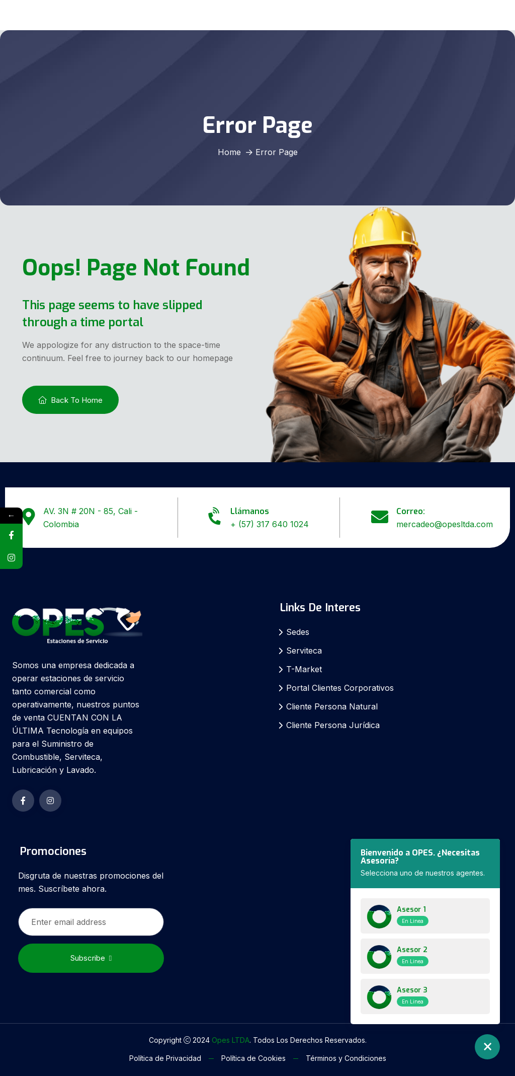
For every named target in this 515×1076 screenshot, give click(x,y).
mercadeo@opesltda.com (444, 524)
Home (229, 152)
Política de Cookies (253, 1058)
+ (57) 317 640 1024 (269, 524)
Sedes (297, 632)
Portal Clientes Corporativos (340, 688)
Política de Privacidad (165, 1058)
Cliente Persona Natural (332, 706)
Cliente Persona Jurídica (333, 725)
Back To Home (70, 400)
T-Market (304, 669)
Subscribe (91, 958)
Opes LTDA (230, 1040)
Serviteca (304, 650)
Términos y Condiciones (346, 1058)
